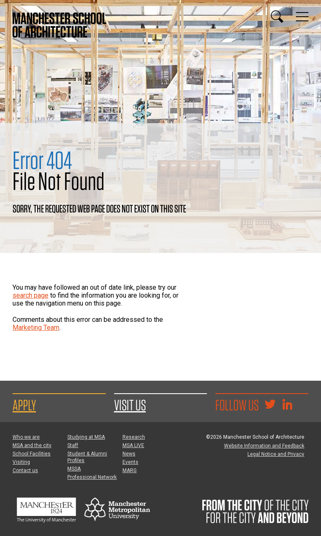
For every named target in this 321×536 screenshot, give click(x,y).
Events (130, 462)
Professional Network (92, 477)
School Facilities (32, 454)
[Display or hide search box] (277, 16)
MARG (129, 470)
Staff (72, 445)
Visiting (21, 462)
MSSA (74, 469)
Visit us (130, 405)
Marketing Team (36, 327)
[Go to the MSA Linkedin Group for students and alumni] (287, 405)
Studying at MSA (86, 437)
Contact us (25, 470)
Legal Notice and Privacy (275, 454)
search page (30, 295)
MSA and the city (32, 445)
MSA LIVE (133, 445)
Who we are (26, 437)
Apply (24, 405)
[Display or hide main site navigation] (302, 16)
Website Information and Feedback (264, 446)
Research (133, 437)
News (128, 454)
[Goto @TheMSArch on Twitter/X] (270, 405)
